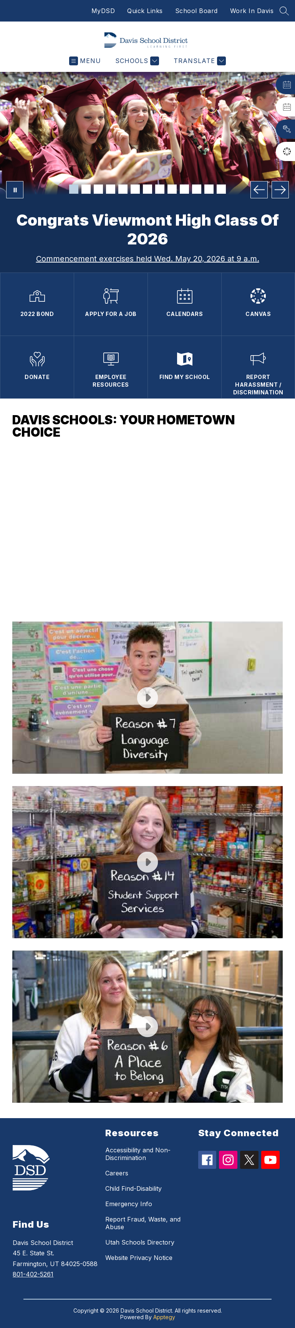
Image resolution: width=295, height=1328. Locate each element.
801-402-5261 (33, 1274)
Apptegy (164, 1317)
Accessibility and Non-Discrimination (138, 1154)
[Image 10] (184, 189)
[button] (147, 530)
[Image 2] (86, 189)
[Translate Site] (199, 61)
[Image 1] (73, 189)
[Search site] (284, 10)
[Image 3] (98, 189)
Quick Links (145, 11)
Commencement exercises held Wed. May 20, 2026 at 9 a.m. (147, 258)
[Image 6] (135, 189)
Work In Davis (252, 11)
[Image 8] (159, 189)
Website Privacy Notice (138, 1258)
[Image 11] (196, 189)
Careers (116, 1173)
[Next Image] (280, 189)
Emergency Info (128, 1204)
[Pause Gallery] (14, 189)
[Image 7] (147, 189)
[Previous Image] (259, 189)
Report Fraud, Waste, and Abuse (143, 1223)
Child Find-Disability (133, 1188)
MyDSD (103, 11)
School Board (196, 11)
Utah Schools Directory (139, 1242)
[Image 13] (221, 189)
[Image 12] (209, 189)
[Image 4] (110, 189)
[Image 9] (172, 189)
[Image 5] (123, 189)
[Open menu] (85, 61)
